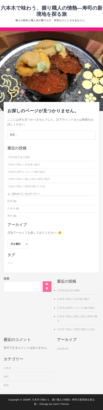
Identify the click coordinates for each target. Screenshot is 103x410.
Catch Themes (61, 404)
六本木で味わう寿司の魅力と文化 (26, 186)
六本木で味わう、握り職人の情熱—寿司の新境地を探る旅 (51, 11)
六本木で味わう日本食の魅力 (23, 164)
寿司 (9, 216)
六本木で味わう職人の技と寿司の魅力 (28, 179)
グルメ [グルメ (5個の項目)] (10, 263)
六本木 (11, 208)
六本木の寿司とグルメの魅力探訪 (26, 172)
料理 (9, 201)
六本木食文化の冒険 (18, 157)
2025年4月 (63, 349)
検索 (6, 279)
